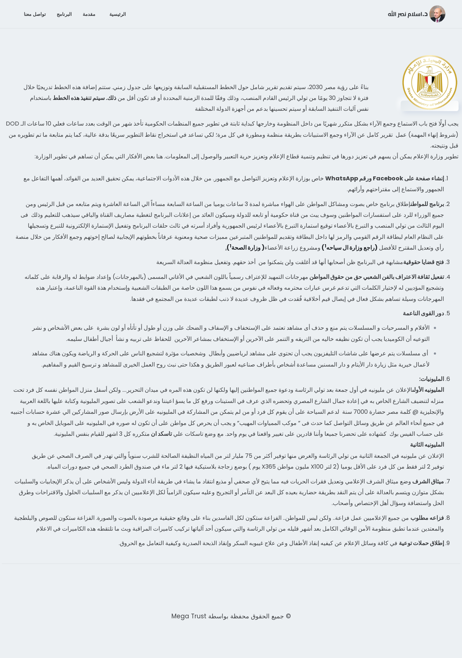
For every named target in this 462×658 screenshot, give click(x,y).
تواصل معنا (35, 14)
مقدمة (89, 14)
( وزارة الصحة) (246, 248)
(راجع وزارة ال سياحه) (349, 248)
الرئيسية (117, 14)
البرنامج (64, 14)
